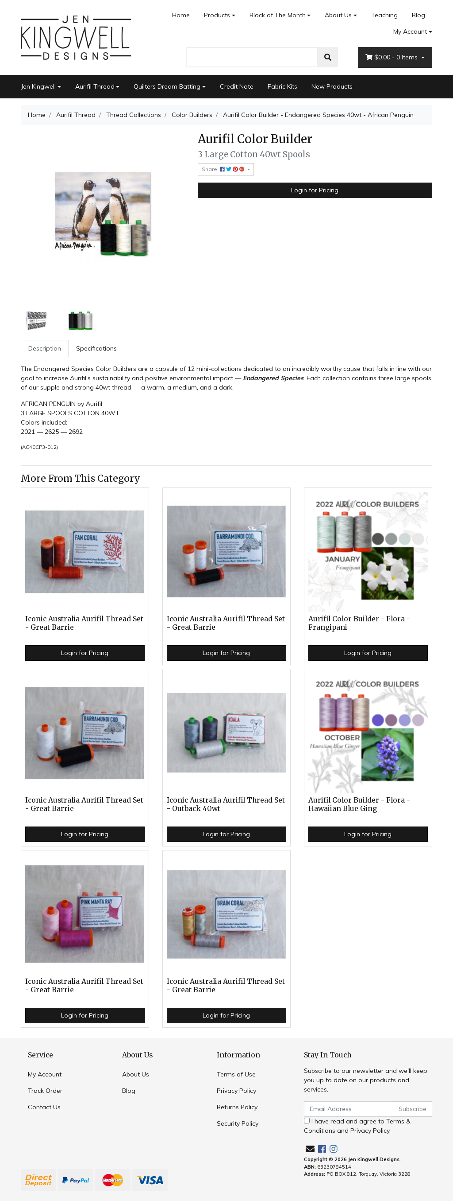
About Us (338, 15)
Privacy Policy (236, 1091)
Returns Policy (237, 1107)
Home (181, 15)
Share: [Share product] (224, 169)
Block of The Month (278, 15)
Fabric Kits (282, 86)
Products (217, 15)
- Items (392, 57)
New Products (332, 86)
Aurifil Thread (95, 86)
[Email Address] (348, 1109)
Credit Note (236, 86)
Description (44, 348)
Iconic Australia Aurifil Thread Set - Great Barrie (84, 623)
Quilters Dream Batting (167, 86)
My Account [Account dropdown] (410, 31)
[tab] (45, 348)
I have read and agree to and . (357, 1126)
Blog (418, 15)
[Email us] (310, 1148)
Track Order (45, 1091)
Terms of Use (236, 1074)
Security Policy (237, 1123)
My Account (44, 1074)
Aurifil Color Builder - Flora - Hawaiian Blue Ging (359, 804)
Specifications (96, 348)
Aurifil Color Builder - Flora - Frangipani (359, 623)
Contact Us (44, 1107)
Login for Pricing (314, 190)
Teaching (384, 15)
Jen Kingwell (38, 86)
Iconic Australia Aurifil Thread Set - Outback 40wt (226, 804)
